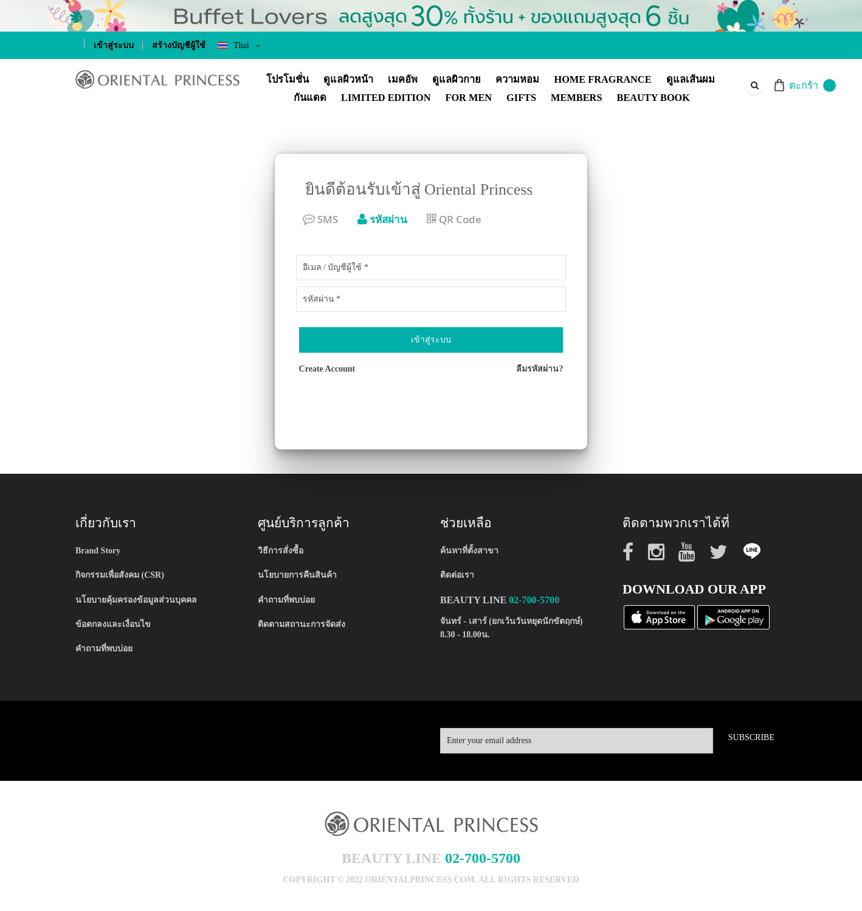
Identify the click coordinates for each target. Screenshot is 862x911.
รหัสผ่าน (382, 219)
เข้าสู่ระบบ (114, 45)
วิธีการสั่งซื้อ (280, 550)
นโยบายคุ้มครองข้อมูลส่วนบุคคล (136, 599)
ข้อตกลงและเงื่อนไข (113, 624)
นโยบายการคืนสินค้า (297, 575)
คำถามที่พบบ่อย (104, 648)
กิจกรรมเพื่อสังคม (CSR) (119, 575)
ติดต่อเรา (457, 575)
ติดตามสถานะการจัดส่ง (301, 624)
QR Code (454, 219)
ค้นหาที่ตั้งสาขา (469, 550)
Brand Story (97, 550)
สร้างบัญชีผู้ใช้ (178, 45)
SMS (320, 219)
